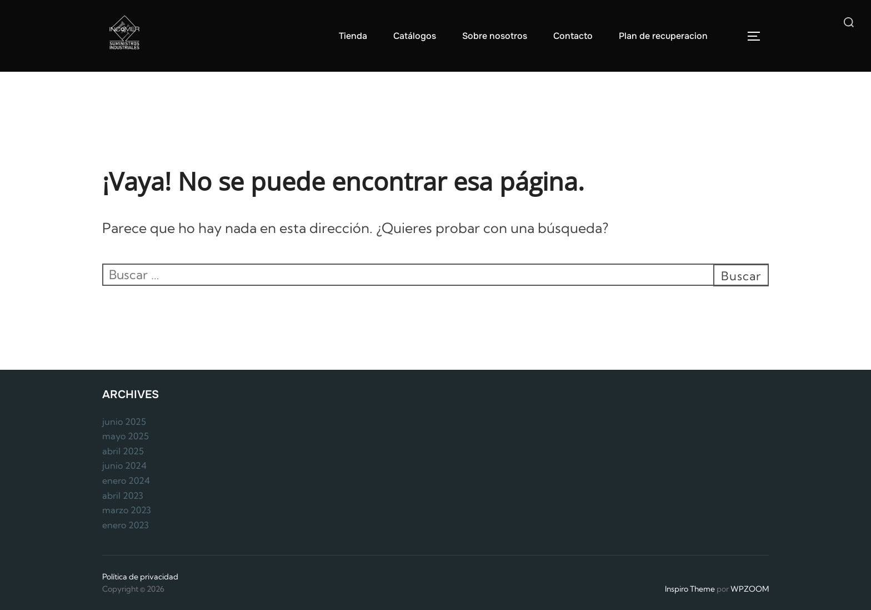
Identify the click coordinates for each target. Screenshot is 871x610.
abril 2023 (122, 495)
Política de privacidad (140, 577)
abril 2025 (123, 451)
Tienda (353, 36)
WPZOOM (749, 589)
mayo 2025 (125, 436)
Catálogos (414, 36)
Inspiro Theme (690, 589)
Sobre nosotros (494, 36)
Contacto (573, 36)
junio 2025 (124, 421)
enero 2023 (125, 524)
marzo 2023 (126, 509)
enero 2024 (126, 480)
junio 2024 (124, 465)
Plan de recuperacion (663, 36)
